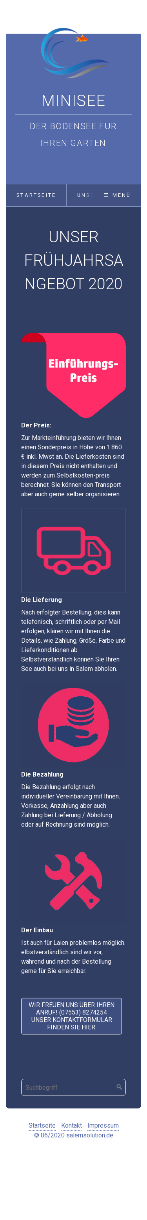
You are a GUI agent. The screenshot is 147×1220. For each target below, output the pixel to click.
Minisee (73, 101)
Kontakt (71, 1125)
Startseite (36, 195)
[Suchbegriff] (73, 1087)
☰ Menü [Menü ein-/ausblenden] (117, 195)
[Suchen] (119, 1087)
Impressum (103, 1125)
